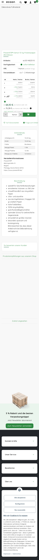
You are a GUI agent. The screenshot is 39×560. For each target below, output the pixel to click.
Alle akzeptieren (20, 498)
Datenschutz (17, 554)
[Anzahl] (9, 115)
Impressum (7, 554)
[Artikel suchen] (20, 2)
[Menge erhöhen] (21, 115)
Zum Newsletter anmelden (19, 426)
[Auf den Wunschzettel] (11, 123)
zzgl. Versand (8, 111)
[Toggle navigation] (3, 2)
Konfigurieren (20, 504)
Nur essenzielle (20, 510)
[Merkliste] (25, 2)
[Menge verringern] (6, 115)
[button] (30, 2)
